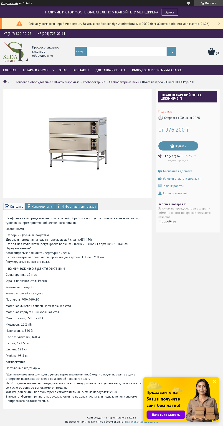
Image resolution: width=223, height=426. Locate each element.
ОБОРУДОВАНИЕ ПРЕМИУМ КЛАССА (157, 70)
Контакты (81, 70)
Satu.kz (131, 417)
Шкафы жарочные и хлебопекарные (79, 82)
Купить (180, 146)
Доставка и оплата (111, 70)
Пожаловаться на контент (141, 421)
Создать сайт (9, 3)
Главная (9, 70)
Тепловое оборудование (33, 82)
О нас (63, 70)
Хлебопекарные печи (124, 82)
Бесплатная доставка (177, 171)
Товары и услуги (35, 70)
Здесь (169, 12)
